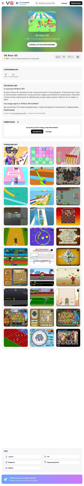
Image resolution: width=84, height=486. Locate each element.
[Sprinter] (16, 338)
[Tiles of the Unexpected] (68, 338)
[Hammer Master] (68, 156)
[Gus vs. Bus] (42, 277)
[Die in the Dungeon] (68, 176)
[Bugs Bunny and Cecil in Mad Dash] (42, 297)
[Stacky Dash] (16, 176)
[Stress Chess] (68, 216)
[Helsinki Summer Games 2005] (16, 257)
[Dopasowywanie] (61, 462)
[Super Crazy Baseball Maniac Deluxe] (42, 257)
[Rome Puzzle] (68, 318)
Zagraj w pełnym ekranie (42, 45)
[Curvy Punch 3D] (42, 176)
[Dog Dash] (16, 237)
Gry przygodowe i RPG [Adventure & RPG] (18, 113)
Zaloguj (64, 3)
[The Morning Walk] (68, 297)
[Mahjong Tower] (68, 257)
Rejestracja (76, 3)
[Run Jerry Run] (68, 277)
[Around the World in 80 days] (16, 318)
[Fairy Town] (42, 338)
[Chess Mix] (42, 156)
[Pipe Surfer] (42, 216)
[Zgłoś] (71, 57)
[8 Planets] (42, 237)
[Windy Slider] (42, 196)
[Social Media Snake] (16, 196)
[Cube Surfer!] (16, 156)
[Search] (36, 3)
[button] (9, 110)
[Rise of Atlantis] (16, 277)
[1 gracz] (22, 456)
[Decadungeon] (68, 196)
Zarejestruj (37, 131)
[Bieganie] (22, 462)
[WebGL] (22, 468)
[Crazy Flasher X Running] (16, 297)
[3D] (61, 456)
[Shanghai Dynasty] (68, 237)
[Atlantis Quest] (42, 318)
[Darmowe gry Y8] (9, 3)
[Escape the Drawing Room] (16, 216)
